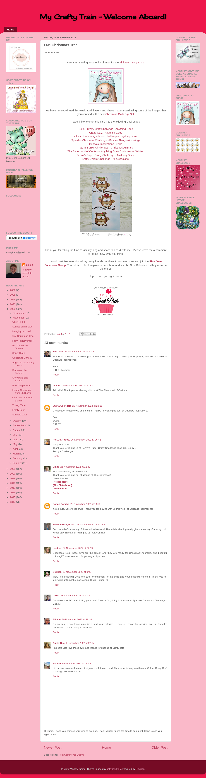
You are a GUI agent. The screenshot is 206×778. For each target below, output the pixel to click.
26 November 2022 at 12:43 (75, 466)
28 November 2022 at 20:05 (75, 595)
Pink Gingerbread (21, 385)
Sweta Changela (62, 405)
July (15, 434)
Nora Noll (58, 351)
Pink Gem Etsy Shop (131, 62)
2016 (13, 492)
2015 (13, 497)
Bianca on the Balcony (19, 371)
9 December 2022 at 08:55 (76, 663)
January (17, 463)
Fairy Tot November (22, 340)
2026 (13, 290)
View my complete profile (27, 273)
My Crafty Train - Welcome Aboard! (103, 17)
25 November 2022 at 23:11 (87, 405)
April (15, 448)
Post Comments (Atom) (71, 754)
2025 (13, 294)
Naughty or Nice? (21, 331)
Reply (56, 374)
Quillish (57, 572)
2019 (13, 478)
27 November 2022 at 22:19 (78, 548)
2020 (13, 473)
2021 (13, 469)
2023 (13, 304)
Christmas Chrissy (22, 357)
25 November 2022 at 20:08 (79, 351)
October (17, 420)
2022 (13, 309)
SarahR (57, 663)
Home (10, 29)
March (16, 453)
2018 (13, 483)
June (16, 439)
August (17, 430)
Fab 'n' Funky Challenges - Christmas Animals (106, 147)
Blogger (140, 769)
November (19, 317)
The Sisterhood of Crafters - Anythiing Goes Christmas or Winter (105, 151)
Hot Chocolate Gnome (20, 347)
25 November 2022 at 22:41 (78, 385)
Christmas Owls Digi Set (119, 114)
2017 (13, 488)
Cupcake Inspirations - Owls (105, 144)
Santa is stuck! (20, 414)
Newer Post (52, 747)
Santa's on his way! (22, 326)
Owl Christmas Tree (23, 336)
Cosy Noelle (18, 321)
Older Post (159, 747)
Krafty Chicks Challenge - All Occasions (105, 158)
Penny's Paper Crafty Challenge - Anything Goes (105, 155)
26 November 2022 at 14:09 (85, 504)
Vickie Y (57, 385)
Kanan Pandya (61, 504)
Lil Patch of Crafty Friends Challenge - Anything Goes (105, 136)
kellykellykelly (114, 769)
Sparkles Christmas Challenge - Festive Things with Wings (105, 140)
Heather (57, 548)
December (19, 313)
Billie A (57, 619)
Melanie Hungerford (64, 524)
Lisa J (29, 265)
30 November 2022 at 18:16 (77, 619)
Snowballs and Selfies (20, 379)
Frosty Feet (18, 410)
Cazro (56, 595)
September (19, 425)
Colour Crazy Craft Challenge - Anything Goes (105, 129)
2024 (13, 299)
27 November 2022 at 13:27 (91, 524)
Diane (56, 466)
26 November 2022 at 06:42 (86, 439)
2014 (13, 502)
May (15, 444)
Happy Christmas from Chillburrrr (21, 391)
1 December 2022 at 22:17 (80, 643)
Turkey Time (19, 405)
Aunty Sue (59, 643)
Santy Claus (18, 353)
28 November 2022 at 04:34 (78, 572)
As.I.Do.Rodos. (61, 439)
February (18, 458)
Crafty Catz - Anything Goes (105, 132)
